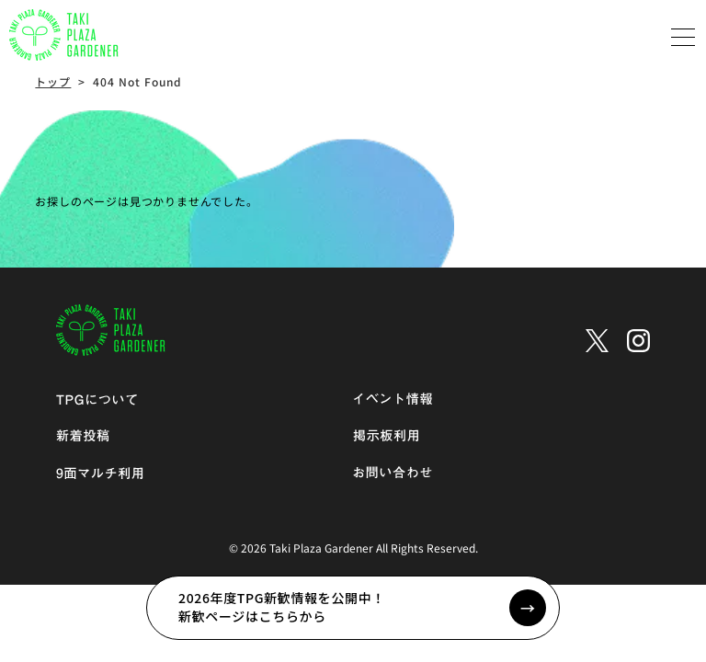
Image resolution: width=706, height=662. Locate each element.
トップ (53, 81)
